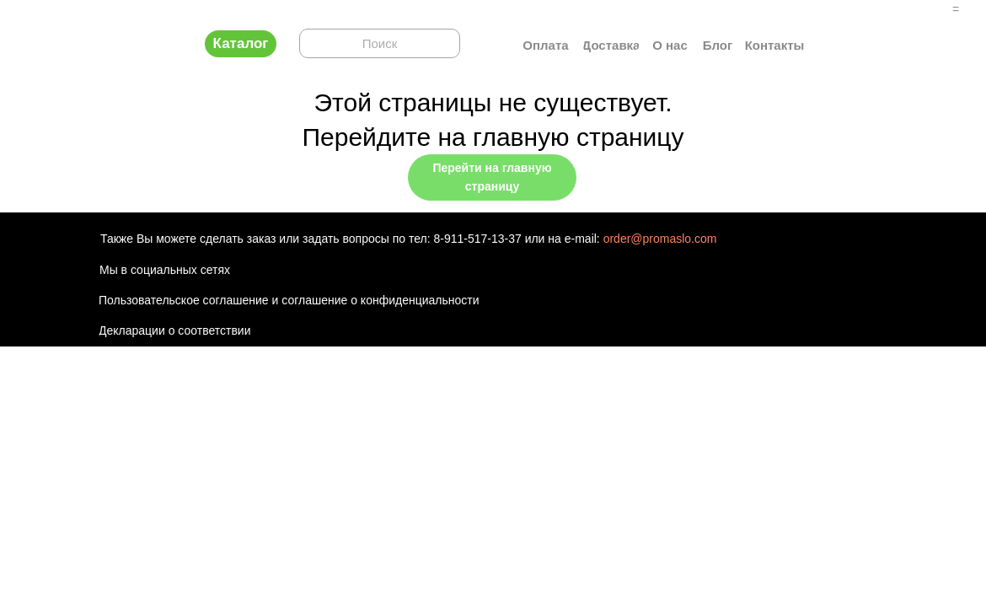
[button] (240, 43)
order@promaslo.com (660, 238)
